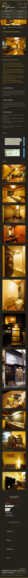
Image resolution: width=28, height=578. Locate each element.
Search (7, 510)
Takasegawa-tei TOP (8, 11)
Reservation (14, 570)
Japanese (20, 3)
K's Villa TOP (20, 17)
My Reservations (9, 515)
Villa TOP (4, 27)
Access (7, 14)
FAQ (20, 14)
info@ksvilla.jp (23, 7)
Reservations (20, 11)
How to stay (7, 17)
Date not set (16, 506)
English (25, 3)
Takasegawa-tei (10, 8)
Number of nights (8, 507)
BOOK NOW (8, 512)
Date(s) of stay (8, 504)
